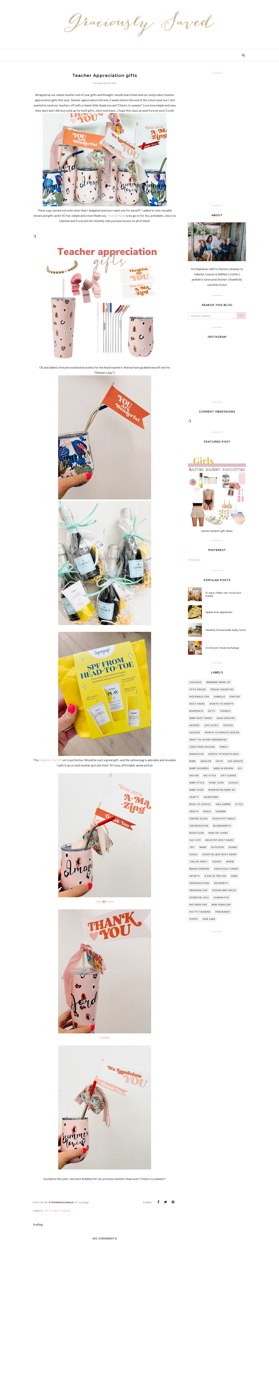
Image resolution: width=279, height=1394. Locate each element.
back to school (200, 804)
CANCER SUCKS (198, 818)
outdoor (217, 847)
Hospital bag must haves (219, 854)
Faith (219, 761)
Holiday (194, 732)
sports (194, 876)
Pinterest (194, 559)
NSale (207, 811)
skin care (209, 919)
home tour (216, 783)
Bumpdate (196, 711)
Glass (99, 901)
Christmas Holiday (202, 747)
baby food (196, 790)
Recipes (194, 725)
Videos (216, 861)
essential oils (199, 897)
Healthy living (218, 833)
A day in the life (215, 876)
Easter (194, 775)
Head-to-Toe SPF (50, 760)
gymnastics (221, 897)
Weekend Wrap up (218, 682)
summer (221, 811)
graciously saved (226, 869)
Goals (193, 854)
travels (225, 711)
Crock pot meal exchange (222, 647)
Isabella (219, 696)
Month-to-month (221, 704)
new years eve (221, 904)
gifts (48, 1210)
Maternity (221, 883)
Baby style (196, 783)
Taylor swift (198, 861)
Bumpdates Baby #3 (221, 790)
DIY (240, 768)
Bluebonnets (222, 826)
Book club (196, 833)
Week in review (223, 768)
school (233, 783)
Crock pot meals (223, 818)
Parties (235, 696)
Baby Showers (199, 768)
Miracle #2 (196, 754)
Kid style (209, 775)
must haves (61, 1210)
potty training (200, 912)
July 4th (195, 840)
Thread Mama (116, 215)
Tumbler (104, 1037)
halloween (223, 804)
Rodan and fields (224, 890)
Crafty (194, 797)
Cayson (228, 725)
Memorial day (198, 890)
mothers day (198, 904)
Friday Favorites (222, 689)
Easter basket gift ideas (217, 530)
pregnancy (222, 912)
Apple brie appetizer (218, 612)
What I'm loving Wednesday (208, 739)
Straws (109, 901)
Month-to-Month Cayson (222, 732)
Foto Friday (197, 689)
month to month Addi (223, 754)
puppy (193, 919)
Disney (233, 847)
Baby (192, 761)
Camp (234, 876)
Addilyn (206, 761)
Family (224, 747)
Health (194, 811)
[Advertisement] (105, 1364)
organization (198, 826)
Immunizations (199, 883)
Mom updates (226, 718)
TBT (192, 847)
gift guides (228, 775)
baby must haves (200, 718)
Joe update (235, 761)
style (239, 804)
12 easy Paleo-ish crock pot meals (223, 594)
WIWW (230, 861)
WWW (202, 847)
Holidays (195, 682)
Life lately (211, 725)
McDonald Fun (199, 696)
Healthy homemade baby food (225, 629)
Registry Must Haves (219, 840)
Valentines (211, 797)
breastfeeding (199, 869)
